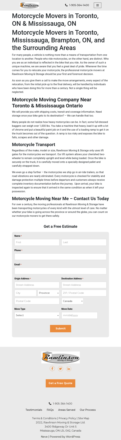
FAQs (50, 409)
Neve (44, 436)
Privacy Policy (67, 418)
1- (77, 5)
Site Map (83, 418)
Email (17, 264)
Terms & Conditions (44, 418)
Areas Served (66, 409)
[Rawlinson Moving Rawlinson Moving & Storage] (29, 5)
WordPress (73, 436)
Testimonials (33, 409)
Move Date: (67, 309)
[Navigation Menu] (97, 5)
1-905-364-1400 (60, 403)
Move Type (19, 309)
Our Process (88, 409)
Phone (18, 250)
